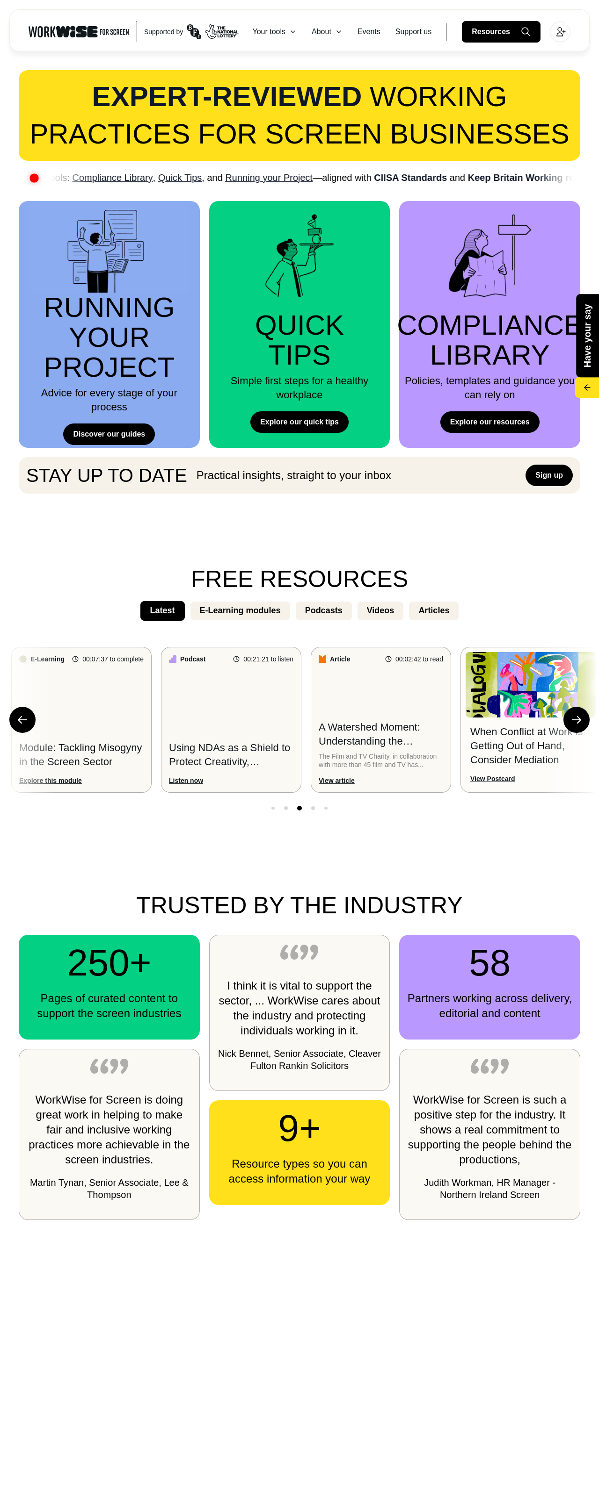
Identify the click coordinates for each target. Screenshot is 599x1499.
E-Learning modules (240, 610)
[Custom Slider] (299, 720)
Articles (433, 610)
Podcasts (324, 610)
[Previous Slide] (22, 720)
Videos (380, 610)
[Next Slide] (576, 720)
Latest (162, 610)
